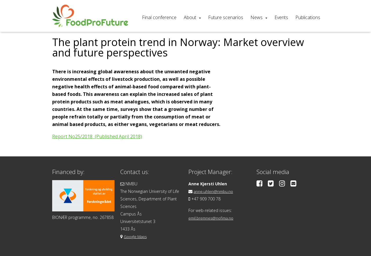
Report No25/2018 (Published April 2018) (97, 136)
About (190, 17)
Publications (307, 17)
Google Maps (136, 236)
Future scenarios (225, 17)
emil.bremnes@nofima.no (212, 218)
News (256, 17)
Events (281, 17)
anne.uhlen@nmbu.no (214, 191)
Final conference (159, 17)
